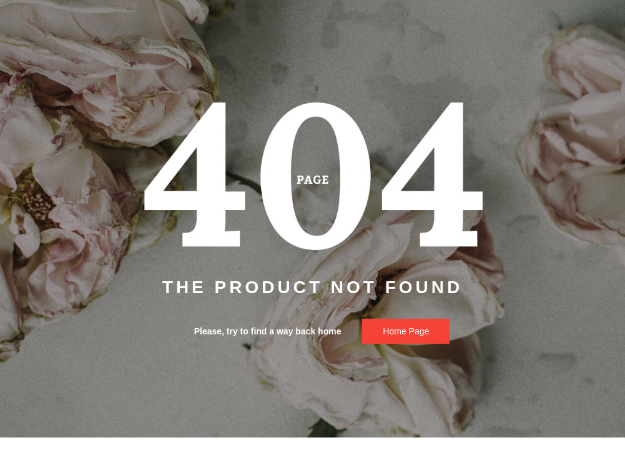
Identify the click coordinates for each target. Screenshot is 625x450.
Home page (406, 331)
